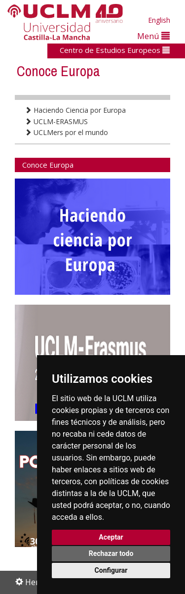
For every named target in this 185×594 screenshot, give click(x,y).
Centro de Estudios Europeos (115, 50)
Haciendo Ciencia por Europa (75, 110)
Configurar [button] (111, 570)
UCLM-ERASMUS (56, 121)
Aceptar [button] (111, 537)
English (159, 20)
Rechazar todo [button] (111, 553)
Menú (153, 36)
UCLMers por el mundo (66, 132)
